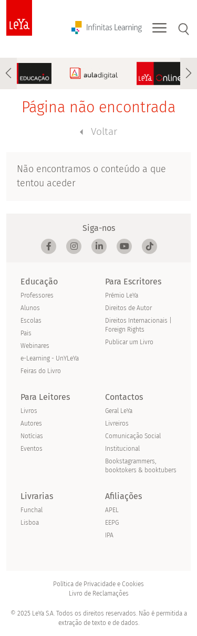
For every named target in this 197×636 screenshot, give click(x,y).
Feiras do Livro (40, 371)
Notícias (31, 436)
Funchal (31, 510)
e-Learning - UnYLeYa (49, 358)
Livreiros (117, 423)
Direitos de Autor (128, 308)
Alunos (30, 308)
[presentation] (8, 73)
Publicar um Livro (129, 342)
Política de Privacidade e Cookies (98, 584)
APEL (112, 510)
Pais (26, 333)
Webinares (34, 345)
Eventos (31, 448)
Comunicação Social (133, 436)
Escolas (31, 320)
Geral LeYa (118, 411)
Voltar (98, 131)
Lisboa (29, 522)
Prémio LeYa (121, 295)
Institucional (122, 448)
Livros (28, 411)
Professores (37, 295)
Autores (31, 423)
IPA (109, 535)
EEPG (112, 522)
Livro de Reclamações (99, 593)
